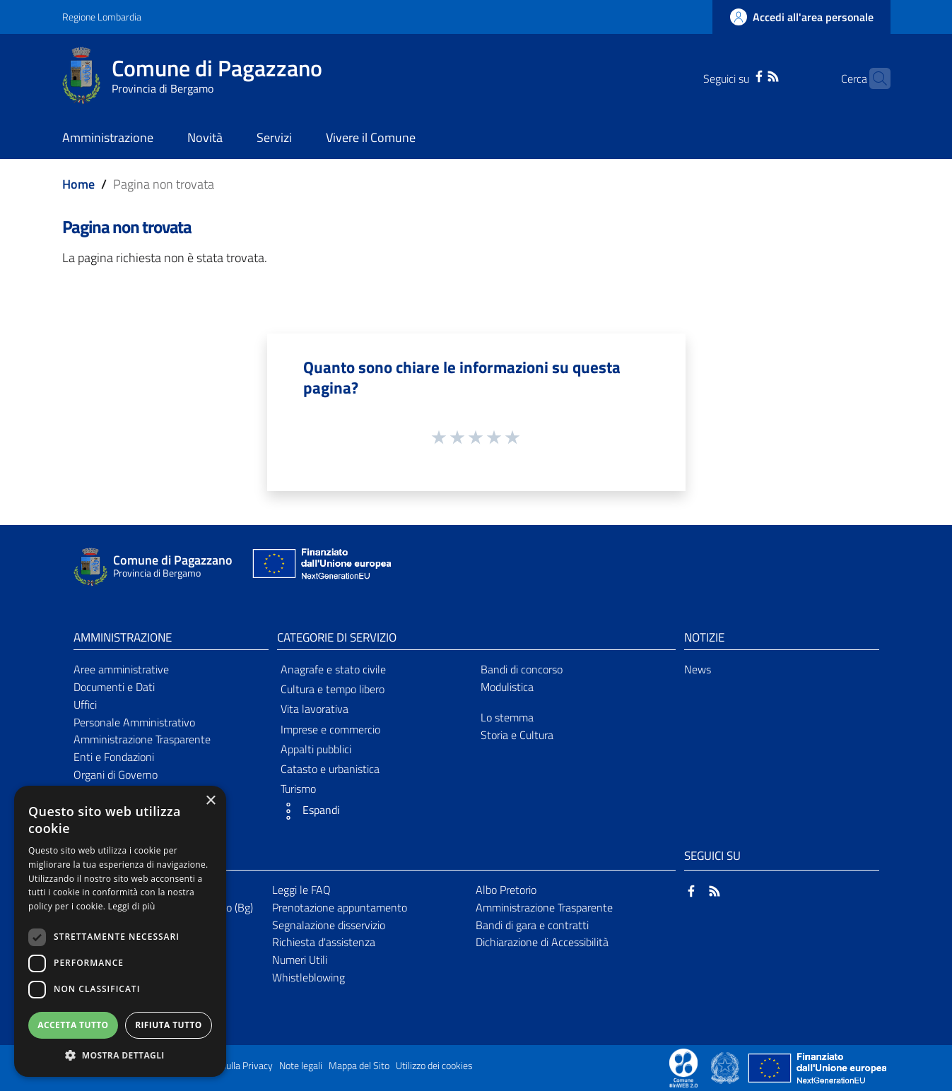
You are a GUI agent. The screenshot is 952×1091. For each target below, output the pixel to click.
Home (78, 184)
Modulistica (507, 686)
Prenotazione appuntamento (339, 907)
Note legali (300, 1065)
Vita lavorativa (314, 708)
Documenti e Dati (114, 686)
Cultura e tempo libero (332, 688)
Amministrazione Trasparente (142, 739)
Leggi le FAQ (301, 889)
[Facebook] (737, 74)
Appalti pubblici (316, 749)
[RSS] (751, 74)
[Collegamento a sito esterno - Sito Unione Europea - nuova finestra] (320, 567)
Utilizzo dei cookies (434, 1065)
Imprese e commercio (330, 729)
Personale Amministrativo (134, 722)
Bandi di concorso (522, 669)
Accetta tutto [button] (72, 1025)
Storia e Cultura (517, 734)
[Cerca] (874, 78)
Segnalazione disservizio (328, 924)
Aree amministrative (121, 669)
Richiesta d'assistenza (323, 941)
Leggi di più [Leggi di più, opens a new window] (131, 906)
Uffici (85, 704)
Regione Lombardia (101, 16)
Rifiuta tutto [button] (168, 1025)
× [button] (210, 801)
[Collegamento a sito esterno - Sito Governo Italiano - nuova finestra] (726, 1067)
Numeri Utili (299, 959)
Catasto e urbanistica (330, 768)
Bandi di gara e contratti (532, 924)
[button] (374, 811)
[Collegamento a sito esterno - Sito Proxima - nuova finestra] (683, 1067)
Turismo (298, 788)
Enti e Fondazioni (114, 756)
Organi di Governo (116, 774)
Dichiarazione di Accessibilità (542, 941)
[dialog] (120, 931)
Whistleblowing (308, 977)
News (697, 669)
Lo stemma (507, 717)
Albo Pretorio (506, 889)
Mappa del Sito (359, 1065)
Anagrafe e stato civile (333, 669)
